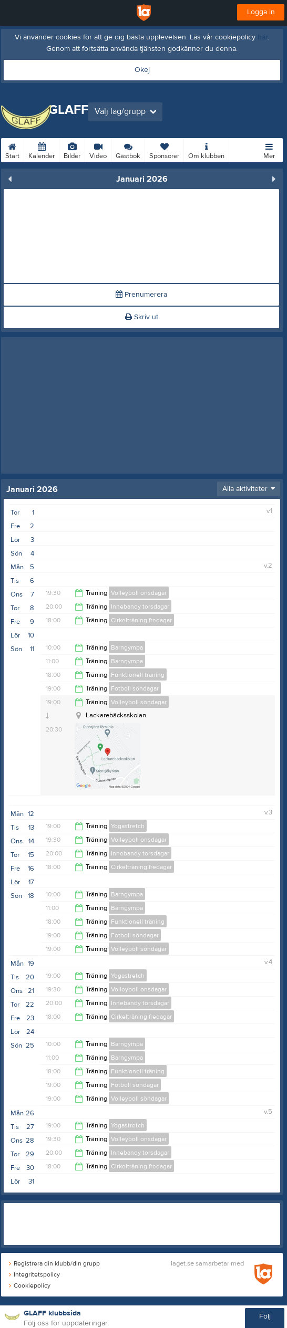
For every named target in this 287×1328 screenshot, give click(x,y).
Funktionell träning (138, 675)
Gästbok (128, 149)
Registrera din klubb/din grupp (54, 1263)
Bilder (72, 149)
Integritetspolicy (34, 1274)
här (263, 37)
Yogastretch (128, 826)
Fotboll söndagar (135, 688)
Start (12, 149)
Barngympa (127, 647)
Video (98, 149)
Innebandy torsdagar (140, 606)
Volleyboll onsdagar (139, 593)
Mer (269, 149)
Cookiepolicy (29, 1285)
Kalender (41, 149)
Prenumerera (141, 294)
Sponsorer (164, 149)
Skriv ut (141, 317)
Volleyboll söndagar (139, 702)
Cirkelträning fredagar (141, 620)
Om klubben (206, 149)
